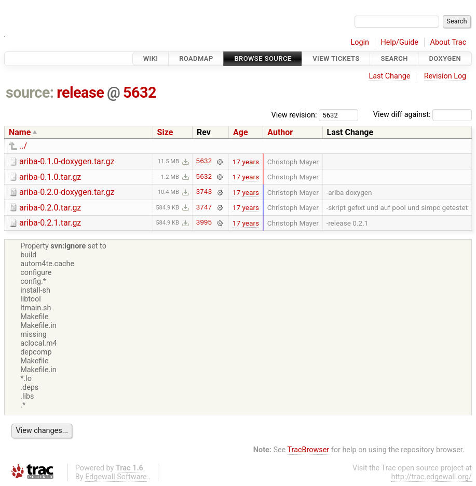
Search (393, 58)
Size (165, 132)
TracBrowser (309, 449)
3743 (204, 192)
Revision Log (445, 76)
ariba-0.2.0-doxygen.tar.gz (66, 192)
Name (20, 132)
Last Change (389, 76)
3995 (204, 223)
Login (359, 42)
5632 (139, 92)
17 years (246, 161)
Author (280, 132)
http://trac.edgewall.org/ (431, 476)
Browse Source (262, 58)
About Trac (448, 42)
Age (240, 132)
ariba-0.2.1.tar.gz (50, 223)
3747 (204, 207)
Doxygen (445, 58)
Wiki (150, 58)
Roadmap (196, 58)
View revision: (294, 114)
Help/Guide (399, 42)
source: (30, 92)
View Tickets (335, 58)
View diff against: (422, 114)
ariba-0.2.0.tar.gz (50, 208)
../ (23, 146)
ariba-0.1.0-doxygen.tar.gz (66, 161)
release (80, 92)
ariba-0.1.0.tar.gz (50, 177)
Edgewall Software (116, 476)
